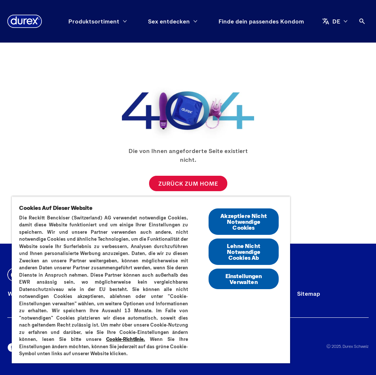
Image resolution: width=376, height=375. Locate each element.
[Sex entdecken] (169, 21)
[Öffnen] (362, 21)
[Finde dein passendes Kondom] (261, 21)
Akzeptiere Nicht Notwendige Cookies (243, 221)
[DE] (335, 21)
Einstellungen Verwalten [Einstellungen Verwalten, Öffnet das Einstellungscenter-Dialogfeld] (243, 278)
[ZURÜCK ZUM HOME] (188, 183)
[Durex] (24, 21)
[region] (151, 279)
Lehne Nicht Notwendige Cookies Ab (243, 251)
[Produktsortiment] (93, 21)
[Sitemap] (309, 293)
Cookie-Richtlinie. (125, 339)
